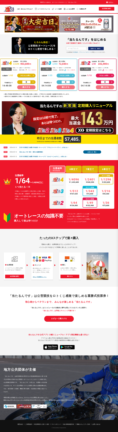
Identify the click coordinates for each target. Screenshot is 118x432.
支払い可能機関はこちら (40, 277)
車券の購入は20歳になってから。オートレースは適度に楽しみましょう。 (26, 397)
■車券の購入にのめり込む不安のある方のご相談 (63, 400)
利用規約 (75, 52)
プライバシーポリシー (85, 52)
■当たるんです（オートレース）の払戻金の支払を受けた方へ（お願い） (26, 400)
